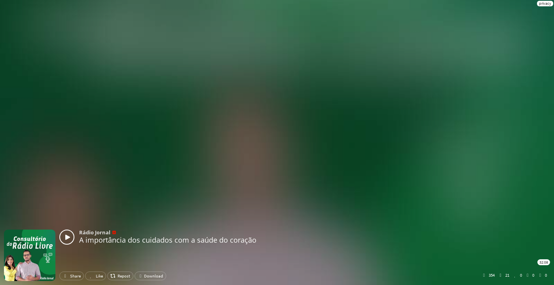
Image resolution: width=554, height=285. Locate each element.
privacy (545, 3)
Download (150, 276)
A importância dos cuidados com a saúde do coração (167, 240)
